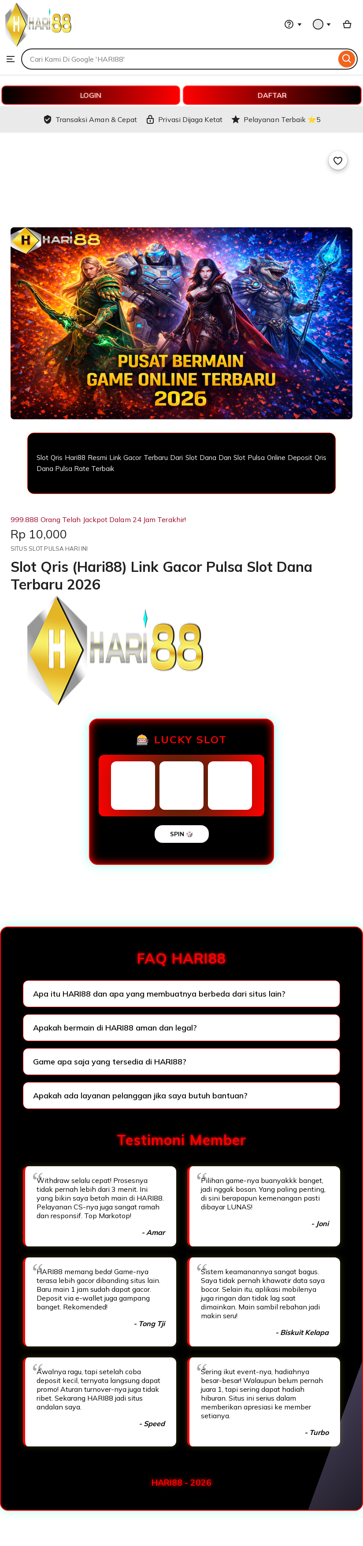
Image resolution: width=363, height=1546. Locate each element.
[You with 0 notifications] (322, 24)
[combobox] (178, 59)
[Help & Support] (292, 24)
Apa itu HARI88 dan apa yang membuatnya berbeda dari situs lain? (159, 994)
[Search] (347, 59)
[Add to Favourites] (338, 160)
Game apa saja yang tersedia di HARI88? (109, 1062)
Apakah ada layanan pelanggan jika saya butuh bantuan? (140, 1095)
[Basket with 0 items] (347, 24)
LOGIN (90, 95)
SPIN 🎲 (181, 834)
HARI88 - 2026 (181, 1482)
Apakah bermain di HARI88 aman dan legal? (115, 1028)
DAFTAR (272, 95)
